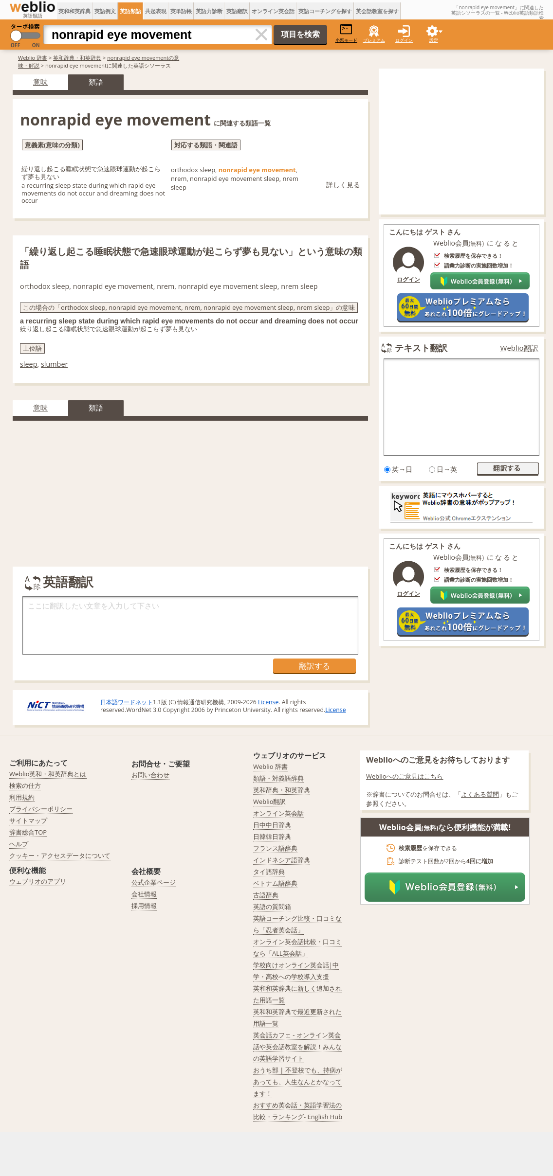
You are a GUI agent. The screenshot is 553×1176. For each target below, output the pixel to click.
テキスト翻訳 (421, 348)
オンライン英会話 (273, 11)
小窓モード (346, 33)
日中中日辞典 (272, 824)
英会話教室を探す (377, 11)
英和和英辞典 (74, 11)
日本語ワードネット (126, 702)
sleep (28, 364)
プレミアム (374, 40)
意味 (40, 82)
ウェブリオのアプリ (37, 881)
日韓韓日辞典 (272, 836)
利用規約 (22, 797)
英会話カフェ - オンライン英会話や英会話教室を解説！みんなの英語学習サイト (297, 1047)
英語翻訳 (237, 11)
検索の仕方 (25, 785)
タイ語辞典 (269, 871)
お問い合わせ (150, 774)
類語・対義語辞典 (278, 778)
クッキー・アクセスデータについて (60, 855)
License (268, 702)
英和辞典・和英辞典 (77, 57)
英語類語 (130, 11)
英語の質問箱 (272, 906)
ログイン (404, 40)
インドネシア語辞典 (281, 859)
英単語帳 (181, 11)
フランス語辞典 (275, 848)
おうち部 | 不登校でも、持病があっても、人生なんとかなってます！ (297, 1082)
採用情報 (144, 905)
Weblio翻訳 (519, 348)
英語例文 (105, 11)
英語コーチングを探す (325, 11)
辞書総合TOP (28, 832)
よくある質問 (480, 794)
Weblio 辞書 (32, 57)
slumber (54, 364)
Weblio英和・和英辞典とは (48, 773)
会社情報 (144, 894)
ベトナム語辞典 (275, 883)
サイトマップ (28, 820)
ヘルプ (18, 843)
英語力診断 (209, 11)
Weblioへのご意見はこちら (404, 776)
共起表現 (155, 11)
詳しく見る (343, 184)
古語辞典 (265, 895)
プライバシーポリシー (41, 808)
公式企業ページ (153, 882)
